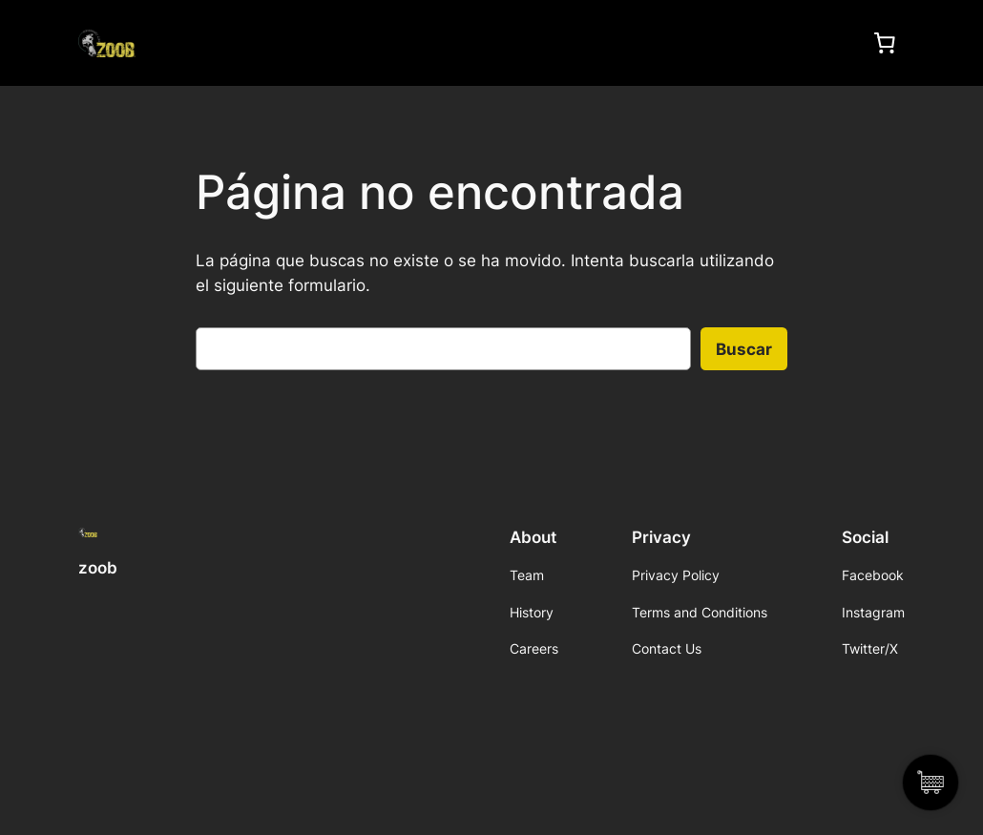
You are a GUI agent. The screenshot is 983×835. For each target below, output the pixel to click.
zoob (97, 567)
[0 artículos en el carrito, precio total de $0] (885, 43)
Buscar (744, 349)
